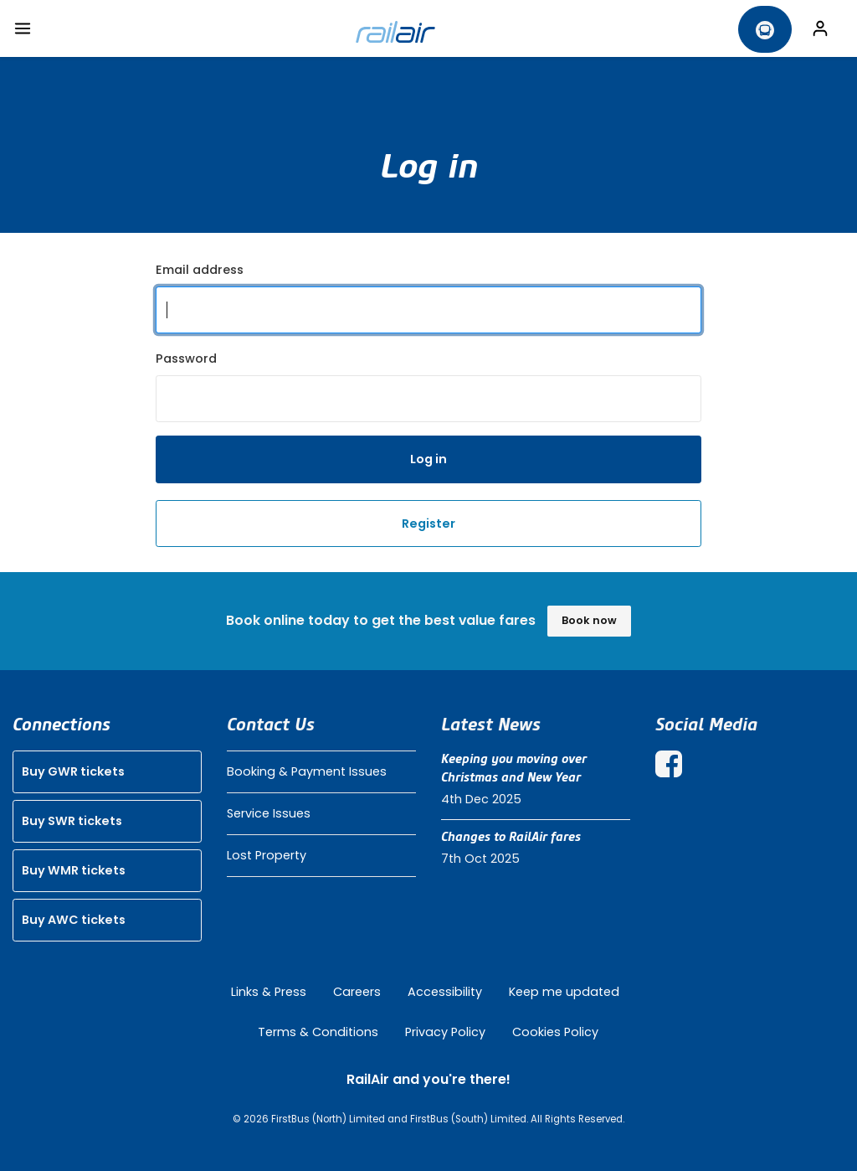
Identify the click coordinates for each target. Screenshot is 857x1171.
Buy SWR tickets (72, 820)
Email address (200, 269)
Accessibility (445, 991)
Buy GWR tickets (73, 771)
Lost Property (266, 855)
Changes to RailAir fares (511, 836)
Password (186, 358)
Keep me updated (564, 991)
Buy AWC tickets (74, 919)
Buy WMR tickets (74, 870)
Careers (357, 991)
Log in (428, 459)
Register (428, 523)
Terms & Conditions (318, 1032)
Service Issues (268, 813)
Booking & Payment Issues (307, 771)
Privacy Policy (445, 1032)
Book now (589, 620)
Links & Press (268, 991)
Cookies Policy (555, 1032)
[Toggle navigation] (23, 28)
